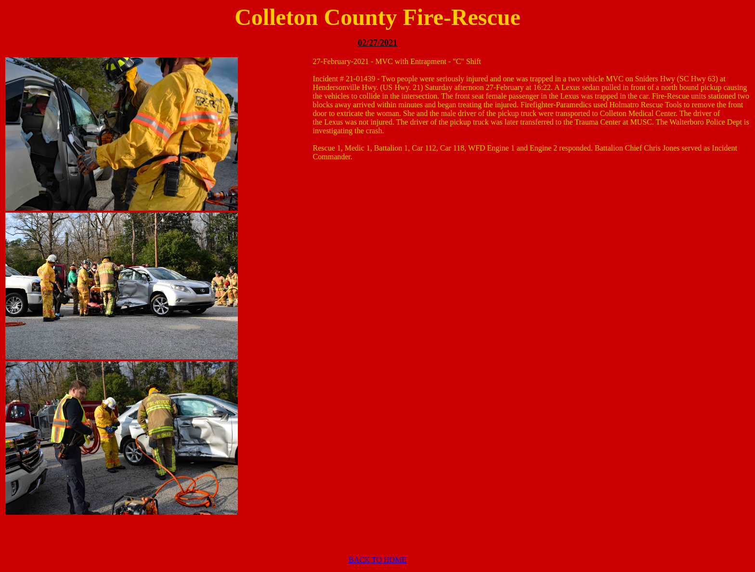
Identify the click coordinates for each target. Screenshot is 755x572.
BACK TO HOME (377, 560)
